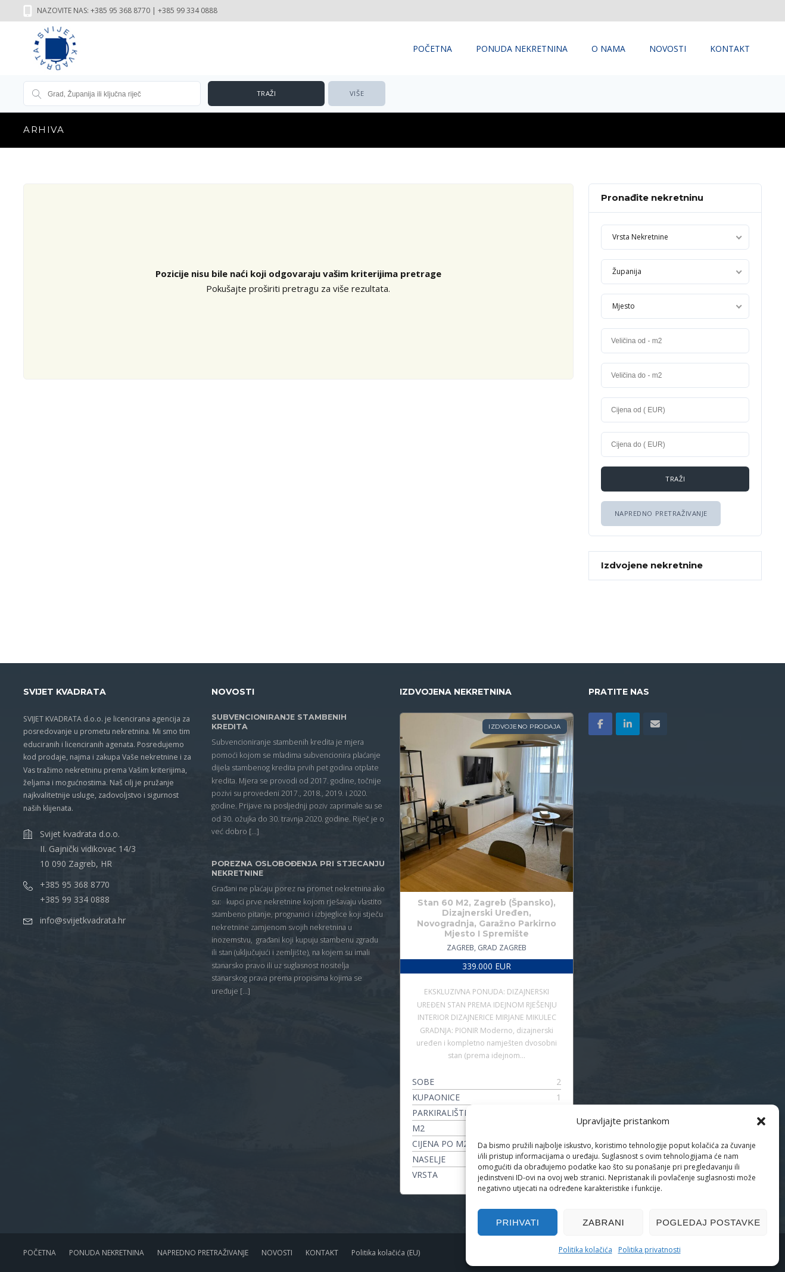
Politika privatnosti (649, 1250)
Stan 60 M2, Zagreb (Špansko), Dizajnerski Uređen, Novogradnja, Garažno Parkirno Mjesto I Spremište (486, 918)
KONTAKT (730, 48)
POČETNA (432, 48)
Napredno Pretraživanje (660, 513)
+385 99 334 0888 (75, 899)
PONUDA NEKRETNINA (522, 48)
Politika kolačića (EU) (385, 1253)
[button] (761, 1121)
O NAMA (608, 48)
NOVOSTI (667, 48)
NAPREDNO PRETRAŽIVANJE (202, 1253)
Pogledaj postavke (708, 1222)
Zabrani (603, 1222)
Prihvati (518, 1222)
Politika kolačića (585, 1250)
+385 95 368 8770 (75, 884)
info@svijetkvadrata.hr (83, 920)
